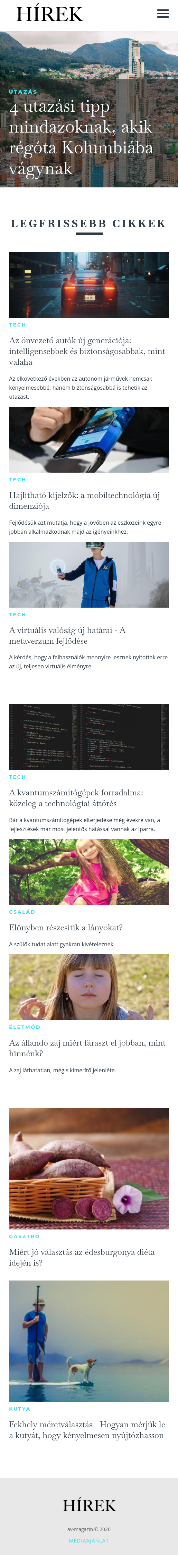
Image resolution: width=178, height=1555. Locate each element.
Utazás (23, 91)
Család (22, 912)
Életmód (25, 1027)
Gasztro (24, 1236)
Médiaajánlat (89, 1540)
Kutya (20, 1409)
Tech (18, 325)
